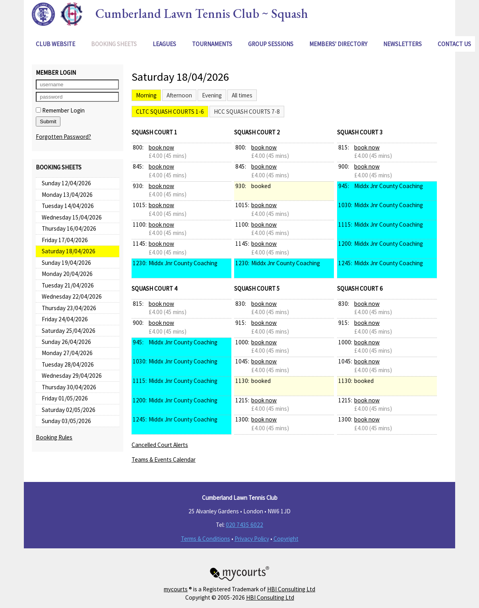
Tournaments (212, 44)
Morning (146, 95)
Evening (212, 95)
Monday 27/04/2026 (67, 353)
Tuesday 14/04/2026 (68, 206)
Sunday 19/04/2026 (66, 262)
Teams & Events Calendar (164, 459)
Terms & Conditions (205, 538)
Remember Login (60, 110)
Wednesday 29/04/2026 (72, 375)
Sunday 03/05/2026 (66, 421)
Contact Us (454, 44)
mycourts (176, 589)
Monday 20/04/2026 (67, 274)
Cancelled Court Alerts (160, 445)
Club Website (55, 44)
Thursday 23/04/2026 (69, 308)
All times (242, 95)
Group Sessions (270, 44)
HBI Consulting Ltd (291, 589)
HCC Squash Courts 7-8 (247, 111)
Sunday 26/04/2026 (66, 342)
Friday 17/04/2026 (65, 240)
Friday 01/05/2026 (65, 398)
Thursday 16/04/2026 (69, 228)
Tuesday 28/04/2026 (68, 364)
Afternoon (179, 95)
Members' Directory (338, 44)
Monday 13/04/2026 (67, 194)
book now (161, 147)
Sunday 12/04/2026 (66, 183)
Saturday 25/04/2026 (68, 330)
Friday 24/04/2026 (65, 319)
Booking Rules (54, 437)
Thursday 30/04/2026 (69, 387)
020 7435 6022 (244, 524)
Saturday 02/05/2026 (68, 410)
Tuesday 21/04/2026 (68, 285)
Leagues (164, 44)
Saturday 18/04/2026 (68, 251)
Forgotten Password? (63, 136)
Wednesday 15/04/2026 (72, 217)
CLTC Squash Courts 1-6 (170, 111)
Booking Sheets (114, 44)
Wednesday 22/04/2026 (72, 296)
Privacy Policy (252, 538)
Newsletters (402, 44)
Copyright (286, 538)
